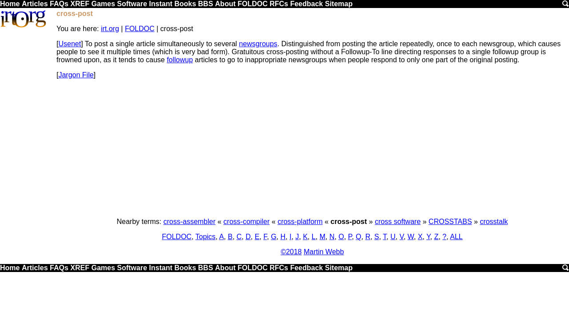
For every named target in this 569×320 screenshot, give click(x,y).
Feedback (306, 4)
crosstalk (494, 221)
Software (132, 4)
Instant (160, 4)
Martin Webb (324, 252)
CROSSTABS (450, 221)
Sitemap (339, 4)
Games (103, 4)
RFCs (278, 4)
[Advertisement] (312, 148)
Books (185, 4)
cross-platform (299, 221)
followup (180, 60)
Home (10, 4)
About (225, 4)
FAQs (59, 4)
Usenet (69, 44)
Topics (206, 236)
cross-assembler (189, 221)
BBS (205, 4)
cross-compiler (247, 221)
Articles (35, 4)
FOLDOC (252, 4)
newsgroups (258, 44)
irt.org (110, 28)
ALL (456, 236)
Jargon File (75, 75)
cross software (398, 221)
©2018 (290, 252)
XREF (79, 4)
